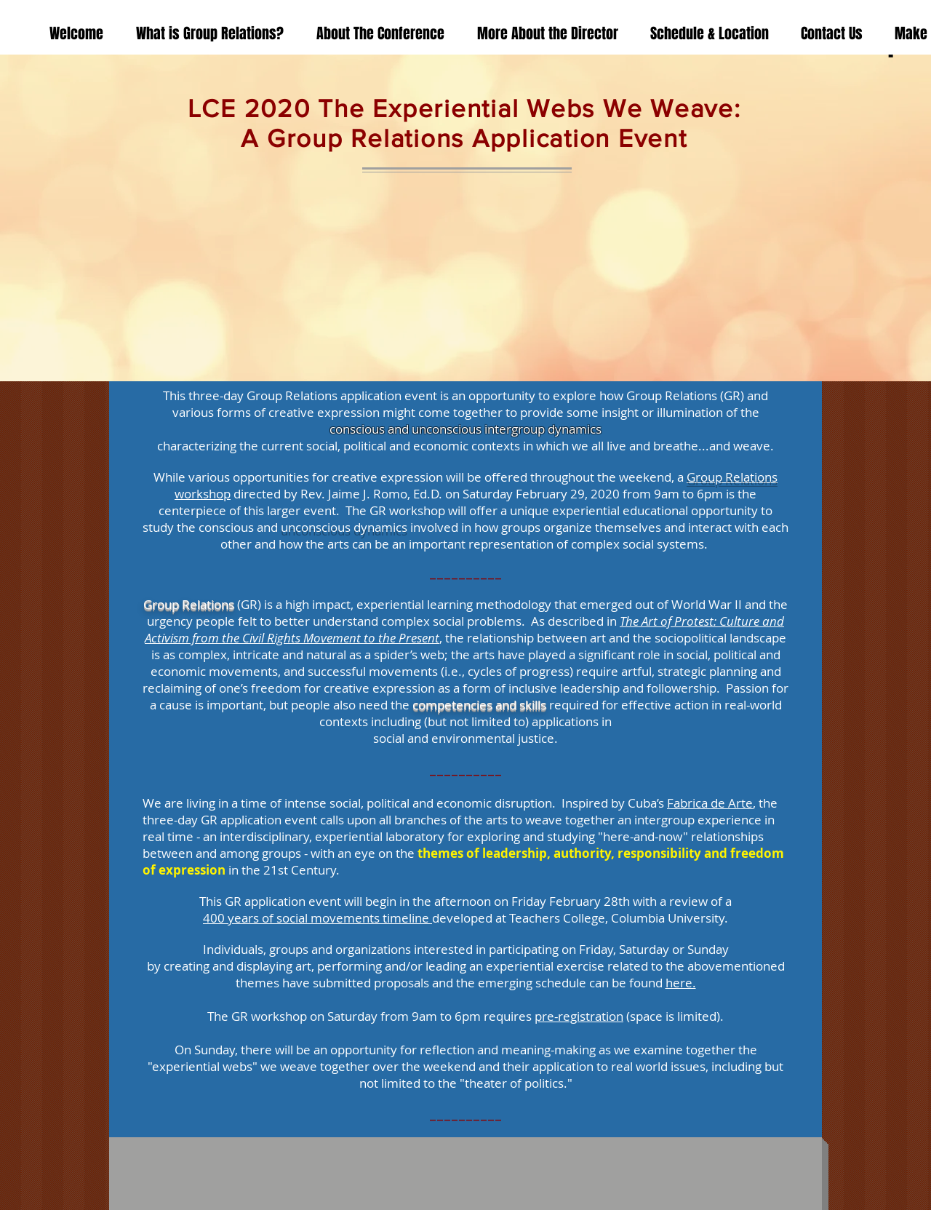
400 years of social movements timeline (317, 918)
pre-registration (579, 1016)
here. (681, 982)
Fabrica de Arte (710, 803)
